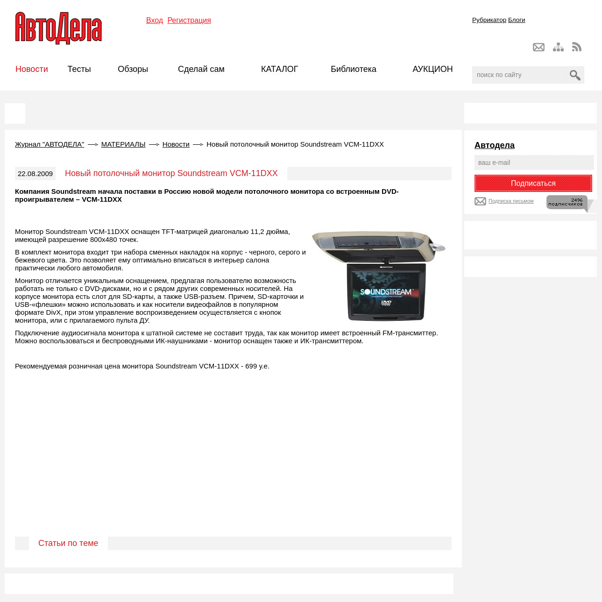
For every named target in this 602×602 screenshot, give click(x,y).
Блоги (516, 19)
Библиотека (353, 69)
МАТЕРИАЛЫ (123, 144)
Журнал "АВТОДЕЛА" (49, 144)
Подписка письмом (511, 201)
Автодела (495, 145)
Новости (31, 69)
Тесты (79, 69)
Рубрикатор (489, 19)
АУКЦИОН (432, 69)
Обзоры (133, 69)
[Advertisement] (233, 464)
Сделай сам (201, 69)
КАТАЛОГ (279, 69)
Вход (154, 20)
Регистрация (189, 20)
